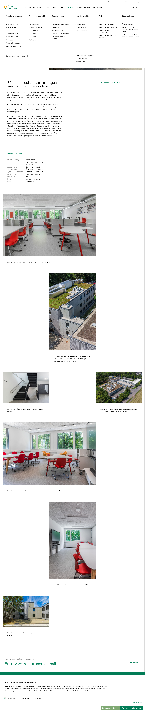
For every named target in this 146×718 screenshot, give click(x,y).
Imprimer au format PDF (110, 82)
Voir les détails (137, 702)
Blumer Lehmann (12, 12)
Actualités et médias (127, 2)
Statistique (25, 698)
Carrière (117, 2)
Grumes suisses (97, 7)
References (69, 7)
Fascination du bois (83, 7)
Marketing (38, 698)
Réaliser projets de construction (33, 7)
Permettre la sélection (110, 708)
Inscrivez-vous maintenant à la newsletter (20, 659)
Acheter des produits (55, 7)
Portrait (110, 2)
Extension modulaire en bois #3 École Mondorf (41, 12)
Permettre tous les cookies (132, 708)
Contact (139, 7)
